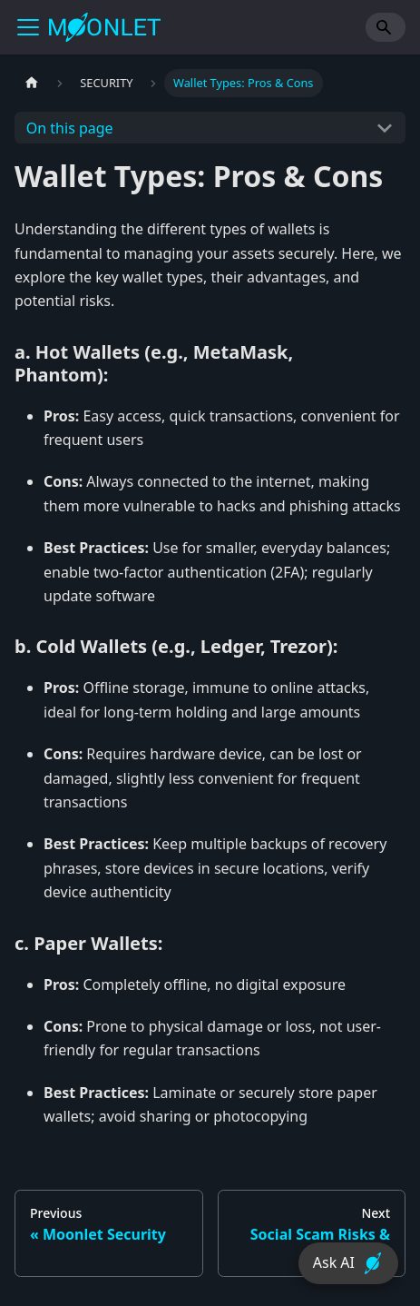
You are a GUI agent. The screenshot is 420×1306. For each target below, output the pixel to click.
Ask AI (348, 1263)
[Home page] (32, 83)
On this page (69, 128)
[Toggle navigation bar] (28, 27)
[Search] (385, 27)
